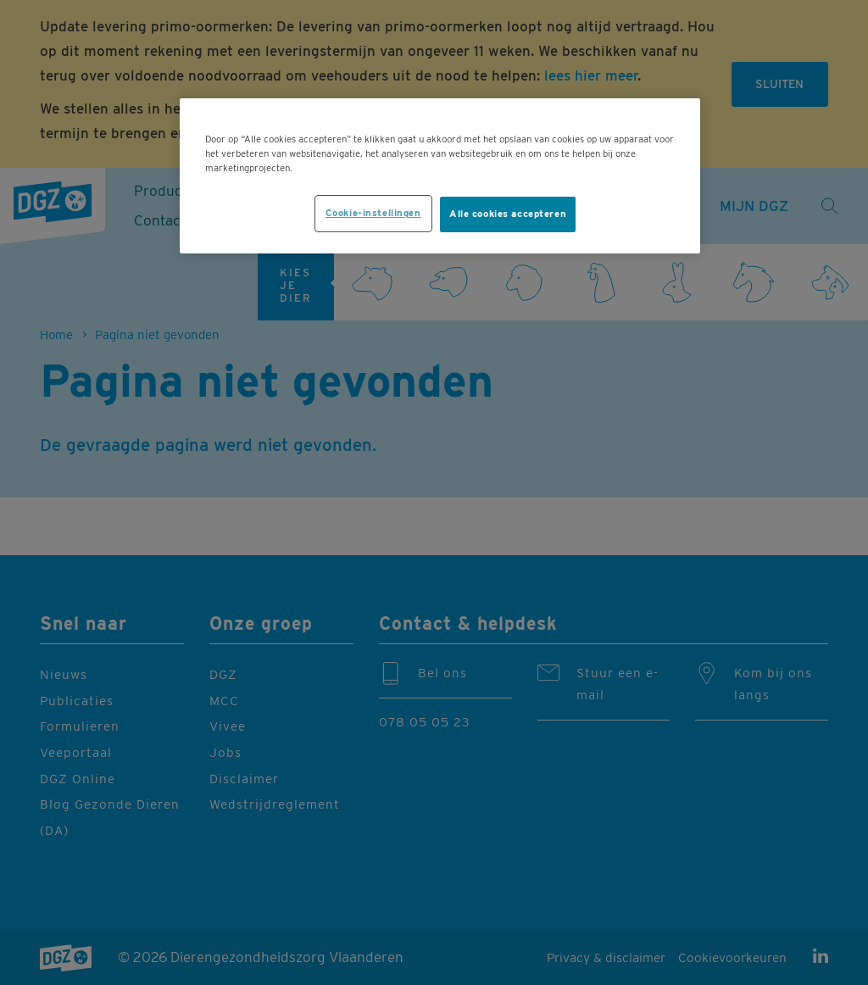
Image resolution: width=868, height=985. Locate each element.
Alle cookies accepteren (507, 214)
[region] (440, 175)
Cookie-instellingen (373, 213)
